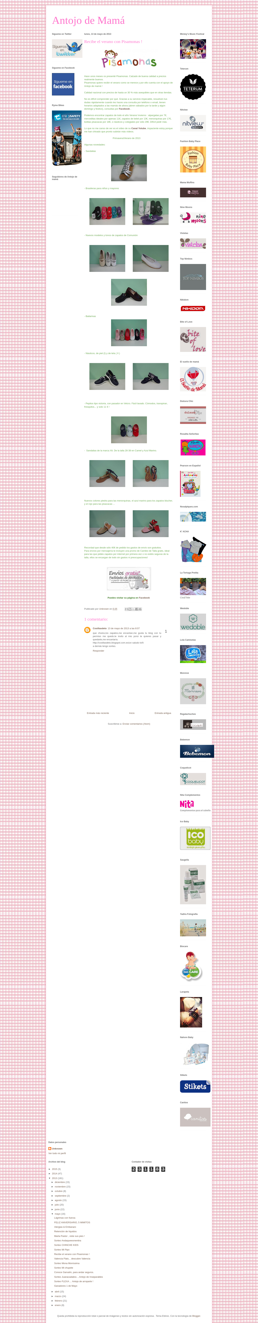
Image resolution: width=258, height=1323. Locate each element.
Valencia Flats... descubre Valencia (72, 1258)
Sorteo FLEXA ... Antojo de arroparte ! (73, 1281)
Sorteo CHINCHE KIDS (66, 1245)
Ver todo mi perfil (57, 1153)
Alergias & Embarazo (65, 1227)
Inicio (132, 713)
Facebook (124, 108)
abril (57, 1291)
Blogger (196, 1316)
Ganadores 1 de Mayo (65, 1285)
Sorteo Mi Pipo (61, 1249)
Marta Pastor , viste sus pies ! (69, 1236)
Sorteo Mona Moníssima (66, 1263)
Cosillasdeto (100, 628)
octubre (59, 1191)
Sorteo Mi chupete (63, 1267)
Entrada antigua (163, 713)
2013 (55, 1178)
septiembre (61, 1195)
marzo (58, 1296)
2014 (55, 1173)
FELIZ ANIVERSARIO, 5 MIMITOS (72, 1222)
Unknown (57, 1148)
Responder (98, 650)
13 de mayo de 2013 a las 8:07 (124, 628)
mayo (58, 1213)
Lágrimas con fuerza (64, 1217)
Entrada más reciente (98, 713)
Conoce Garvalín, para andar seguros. (74, 1272)
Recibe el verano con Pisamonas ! (71, 1254)
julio (57, 1204)
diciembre (60, 1182)
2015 (55, 1169)
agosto (59, 1200)
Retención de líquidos (65, 1231)
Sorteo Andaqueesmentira (67, 1240)
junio (57, 1209)
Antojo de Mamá (88, 20)
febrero (59, 1300)
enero (58, 1305)
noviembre (60, 1186)
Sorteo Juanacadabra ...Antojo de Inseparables (78, 1277)
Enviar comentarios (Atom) (136, 723)
